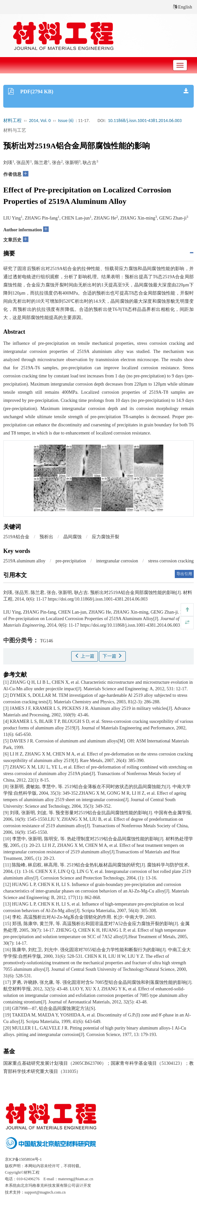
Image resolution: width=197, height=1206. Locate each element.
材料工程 (12, 120)
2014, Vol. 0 (40, 120)
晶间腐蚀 (72, 536)
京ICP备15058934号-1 (23, 1159)
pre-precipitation (71, 560)
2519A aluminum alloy (24, 560)
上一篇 (84, 656)
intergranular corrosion (117, 560)
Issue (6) (66, 120)
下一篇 (112, 656)
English (182, 7)
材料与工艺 (14, 130)
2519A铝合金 (16, 536)
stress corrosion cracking (171, 560)
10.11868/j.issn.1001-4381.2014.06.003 (145, 120)
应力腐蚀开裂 (105, 536)
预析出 (46, 536)
